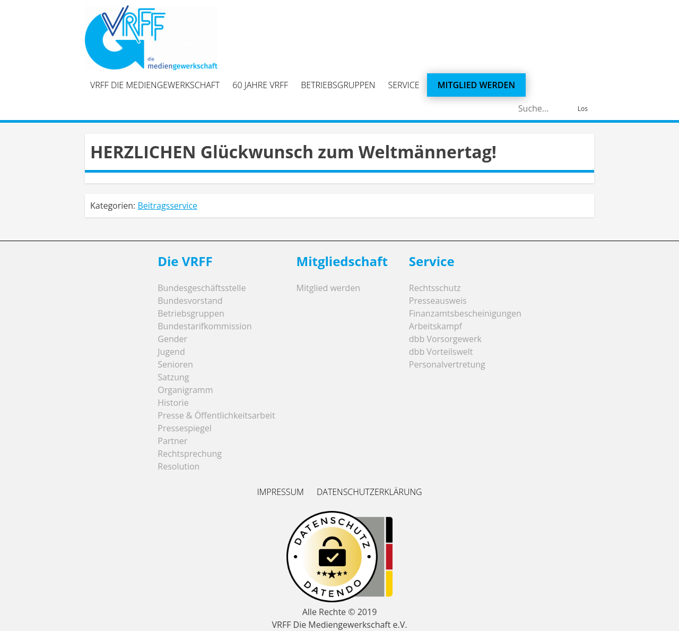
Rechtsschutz (435, 288)
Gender (172, 339)
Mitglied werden (476, 85)
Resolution (178, 466)
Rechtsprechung (190, 453)
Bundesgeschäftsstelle (202, 288)
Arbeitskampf (435, 326)
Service (404, 85)
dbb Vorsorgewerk (445, 339)
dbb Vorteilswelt (441, 351)
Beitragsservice (167, 205)
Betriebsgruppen (338, 85)
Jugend (171, 351)
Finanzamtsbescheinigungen (465, 313)
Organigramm (185, 390)
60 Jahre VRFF (260, 85)
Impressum (280, 492)
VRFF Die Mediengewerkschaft (155, 85)
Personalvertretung (447, 364)
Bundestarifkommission (204, 326)
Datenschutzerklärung (369, 492)
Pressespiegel (185, 428)
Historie (173, 402)
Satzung (173, 377)
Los (583, 108)
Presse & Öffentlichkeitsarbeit (216, 415)
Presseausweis (438, 300)
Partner (172, 441)
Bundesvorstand (190, 300)
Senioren (175, 364)
